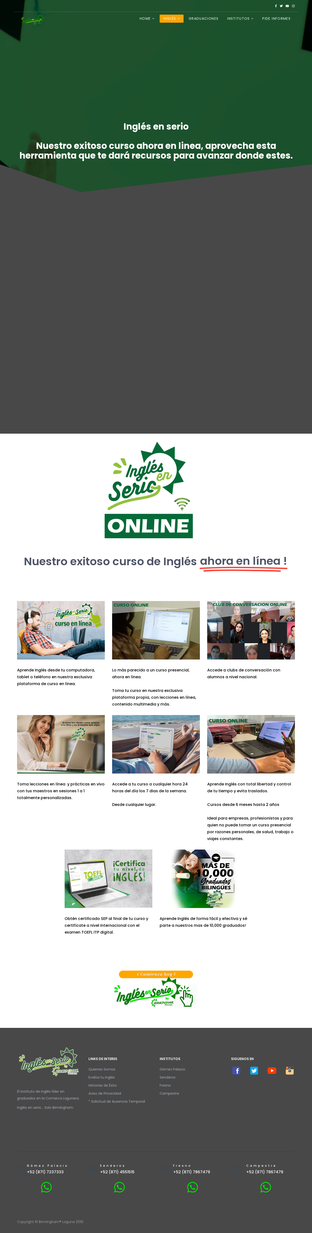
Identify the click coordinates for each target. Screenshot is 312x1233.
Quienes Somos (101, 1069)
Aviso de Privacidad (104, 1093)
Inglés (169, 18)
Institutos (238, 18)
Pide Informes (276, 18)
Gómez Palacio (172, 1069)
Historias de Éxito (102, 1085)
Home (145, 18)
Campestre (169, 1093)
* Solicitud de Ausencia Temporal (116, 1101)
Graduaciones (203, 18)
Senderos (168, 1077)
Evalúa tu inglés (101, 1077)
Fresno (165, 1085)
